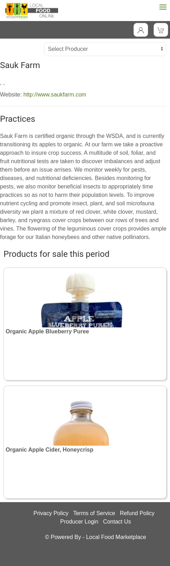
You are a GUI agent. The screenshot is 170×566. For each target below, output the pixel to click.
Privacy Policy (51, 513)
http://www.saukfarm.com (54, 95)
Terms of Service (94, 513)
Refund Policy (137, 513)
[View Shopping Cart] (160, 30)
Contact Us (117, 522)
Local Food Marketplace (116, 537)
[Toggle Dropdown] (140, 30)
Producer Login (79, 522)
